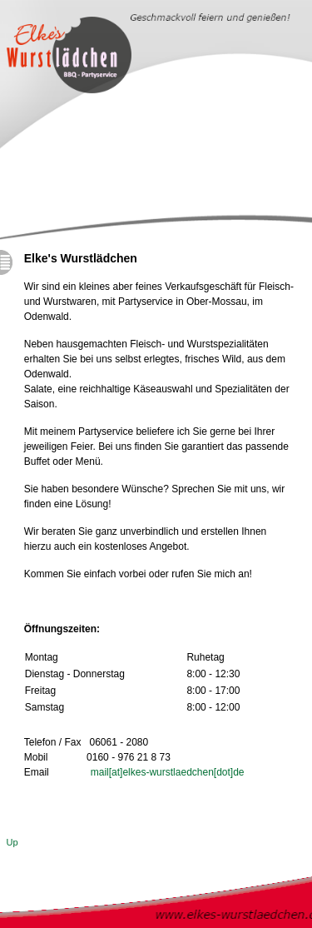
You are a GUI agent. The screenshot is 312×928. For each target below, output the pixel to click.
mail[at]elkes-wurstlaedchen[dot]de (168, 772)
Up (12, 842)
